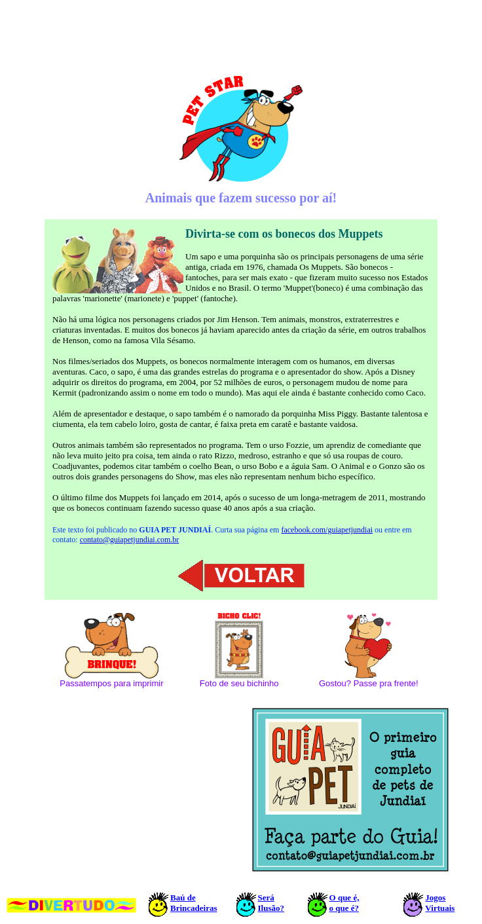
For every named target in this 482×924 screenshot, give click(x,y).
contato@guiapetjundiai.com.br (129, 539)
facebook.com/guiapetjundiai (327, 529)
